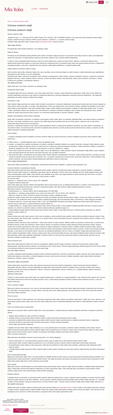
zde (27, 203)
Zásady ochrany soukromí (9, 405)
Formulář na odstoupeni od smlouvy (53, 408)
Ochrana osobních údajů (36, 405)
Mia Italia (14, 9)
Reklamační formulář (34, 408)
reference (43, 9)
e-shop (34, 9)
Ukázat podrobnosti (7, 409)
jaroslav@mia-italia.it (46, 41)
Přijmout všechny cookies (21, 410)
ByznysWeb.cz (103, 412)
